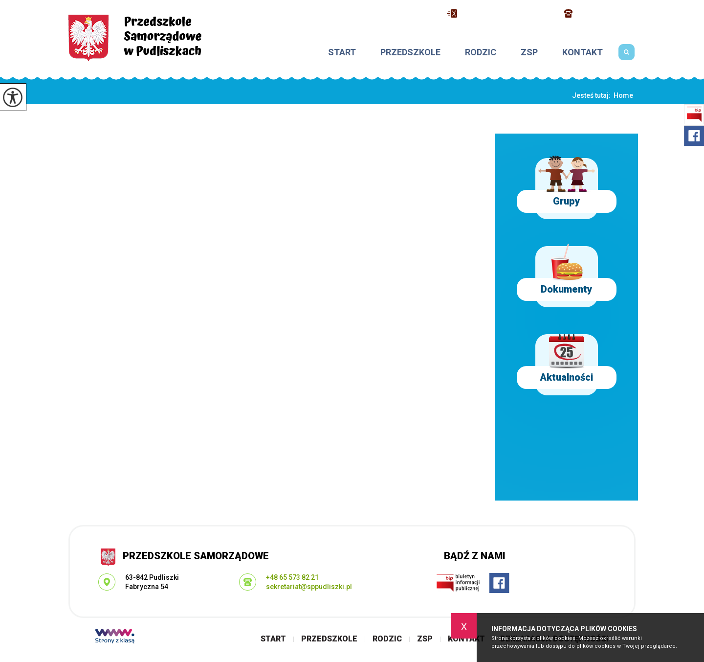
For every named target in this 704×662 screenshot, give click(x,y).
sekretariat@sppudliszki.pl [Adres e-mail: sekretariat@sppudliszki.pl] (309, 587)
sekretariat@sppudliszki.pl (500, 13)
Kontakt (582, 52)
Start (342, 52)
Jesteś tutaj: (593, 95)
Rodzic (480, 52)
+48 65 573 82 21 (601, 13)
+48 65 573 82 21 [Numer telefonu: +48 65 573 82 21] (292, 577)
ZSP (529, 52)
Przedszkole (410, 52)
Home (623, 95)
